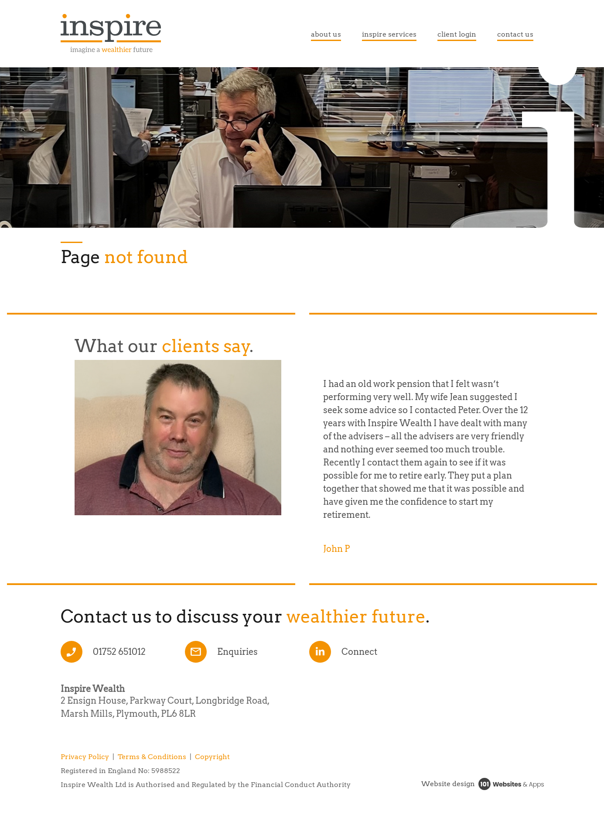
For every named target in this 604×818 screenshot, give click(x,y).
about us (326, 34)
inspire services (389, 34)
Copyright (212, 757)
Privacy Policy (85, 757)
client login (456, 34)
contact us (515, 34)
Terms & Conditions (152, 757)
